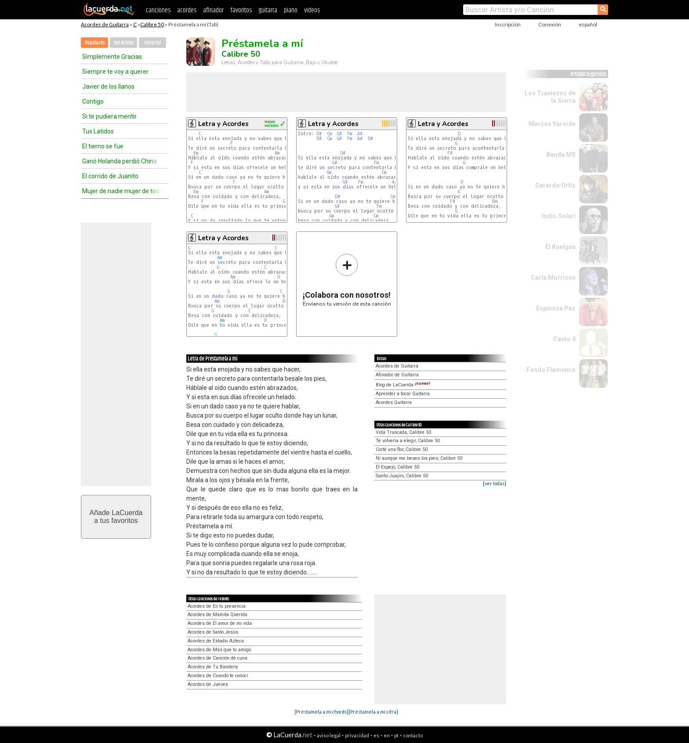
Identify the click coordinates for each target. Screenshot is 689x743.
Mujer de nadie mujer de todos (121, 191)
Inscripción (508, 24)
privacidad (357, 735)
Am (277, 153)
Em (195, 153)
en (387, 735)
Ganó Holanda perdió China (119, 161)
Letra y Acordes (223, 123)
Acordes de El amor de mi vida (220, 623)
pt (396, 735)
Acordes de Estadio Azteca (216, 641)
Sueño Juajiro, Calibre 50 (402, 476)
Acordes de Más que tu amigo (219, 650)
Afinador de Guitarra (397, 375)
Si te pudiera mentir (109, 116)
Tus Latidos (98, 131)
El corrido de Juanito (110, 176)
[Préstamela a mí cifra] (373, 711)
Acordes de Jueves (208, 684)
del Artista (123, 43)
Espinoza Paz (556, 308)
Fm (349, 134)
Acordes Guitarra (394, 402)
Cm (329, 134)
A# (360, 134)
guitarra (267, 10)
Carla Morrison (553, 277)
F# (450, 153)
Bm (494, 201)
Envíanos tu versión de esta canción (347, 279)
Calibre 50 (152, 24)
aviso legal (329, 735)
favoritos (241, 10)
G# (339, 134)
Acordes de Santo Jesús (213, 632)
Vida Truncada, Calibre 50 (403, 432)
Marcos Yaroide (552, 123)
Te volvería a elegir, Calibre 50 (408, 441)
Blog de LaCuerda (403, 385)
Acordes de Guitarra (105, 24)
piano (290, 10)
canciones (158, 10)
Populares (95, 43)
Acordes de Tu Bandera (213, 667)
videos (312, 10)
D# (319, 134)
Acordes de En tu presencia (217, 606)
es (376, 735)
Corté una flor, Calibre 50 (402, 449)
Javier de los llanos (108, 86)
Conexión (549, 24)
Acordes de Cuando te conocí (218, 675)
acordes (186, 10)
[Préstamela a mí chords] (321, 711)
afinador (213, 10)
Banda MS (561, 154)
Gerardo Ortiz (555, 185)
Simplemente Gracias (112, 56)
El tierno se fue (102, 146)
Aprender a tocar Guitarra (403, 394)
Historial (152, 43)
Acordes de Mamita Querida (217, 614)
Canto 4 (564, 339)
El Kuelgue (560, 246)
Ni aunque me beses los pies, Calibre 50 (419, 458)
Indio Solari (559, 216)
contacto (413, 735)
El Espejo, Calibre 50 (397, 467)
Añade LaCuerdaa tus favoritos (116, 516)
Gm (329, 172)
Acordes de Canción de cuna (217, 658)
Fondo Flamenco (551, 369)
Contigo (93, 101)
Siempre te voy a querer (115, 71)
